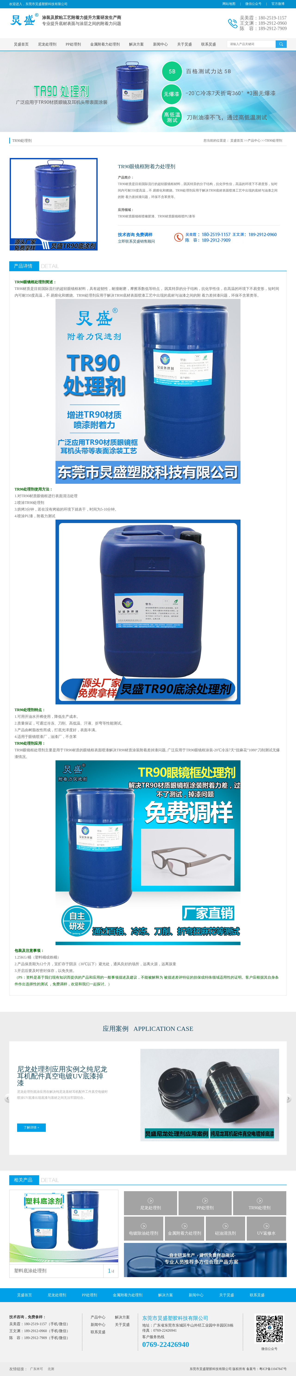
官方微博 (277, 4)
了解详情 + (31, 1127)
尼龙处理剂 (47, 44)
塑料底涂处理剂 (30, 1270)
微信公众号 (253, 4)
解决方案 (136, 44)
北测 (51, 1369)
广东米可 (36, 1369)
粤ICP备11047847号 (273, 1369)
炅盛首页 (21, 44)
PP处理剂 (73, 44)
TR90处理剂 (273, 140)
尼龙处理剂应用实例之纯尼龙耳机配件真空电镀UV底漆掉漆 (62, 1076)
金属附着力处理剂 (105, 44)
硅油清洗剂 (225, 1233)
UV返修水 (266, 1233)
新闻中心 (160, 44)
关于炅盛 (184, 44)
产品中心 (254, 140)
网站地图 (228, 4)
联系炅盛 (208, 44)
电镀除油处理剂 (143, 1233)
